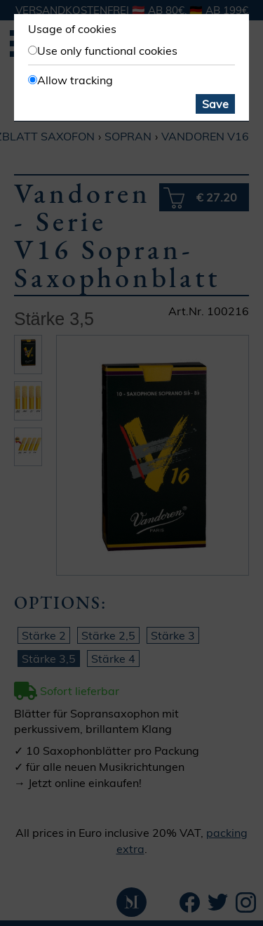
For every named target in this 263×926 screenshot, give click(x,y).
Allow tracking (75, 80)
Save (215, 104)
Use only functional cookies (107, 51)
